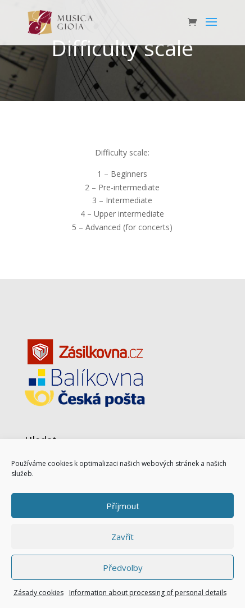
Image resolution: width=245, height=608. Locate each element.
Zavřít (122, 536)
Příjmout (122, 505)
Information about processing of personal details (147, 592)
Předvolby (123, 567)
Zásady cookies (38, 592)
